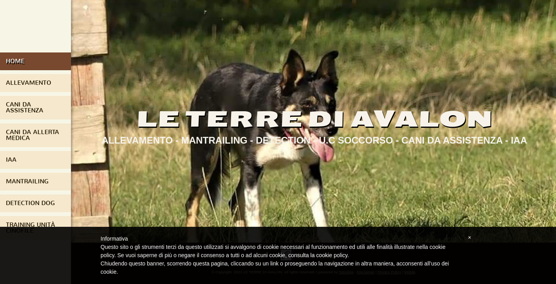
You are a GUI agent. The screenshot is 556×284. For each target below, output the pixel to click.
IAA (11, 160)
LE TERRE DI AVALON (314, 119)
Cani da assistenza (24, 107)
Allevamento (28, 83)
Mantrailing (27, 181)
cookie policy (331, 255)
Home (15, 61)
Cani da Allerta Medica (32, 135)
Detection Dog (30, 203)
